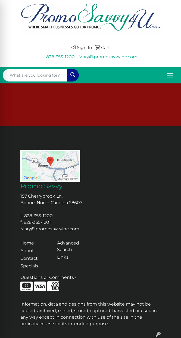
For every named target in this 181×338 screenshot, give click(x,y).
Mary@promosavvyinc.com (108, 56)
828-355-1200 (60, 56)
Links (62, 257)
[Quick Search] (35, 75)
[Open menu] (170, 75)
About (27, 250)
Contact (29, 258)
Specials (29, 265)
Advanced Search (68, 246)
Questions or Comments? (48, 277)
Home (27, 243)
